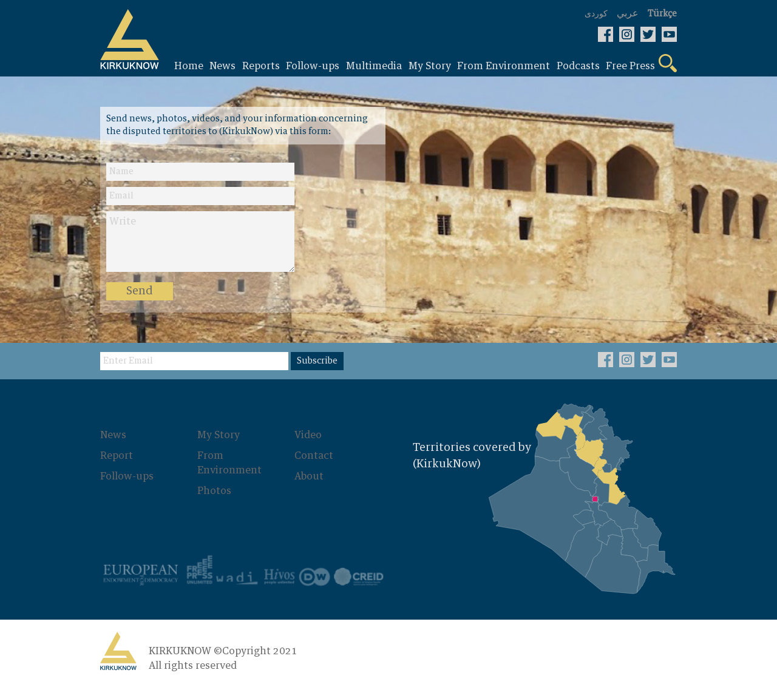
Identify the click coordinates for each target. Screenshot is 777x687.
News (113, 435)
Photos (214, 491)
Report (116, 456)
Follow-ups (127, 476)
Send (139, 291)
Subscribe (317, 361)
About (309, 476)
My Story (218, 435)
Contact (313, 456)
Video (308, 435)
